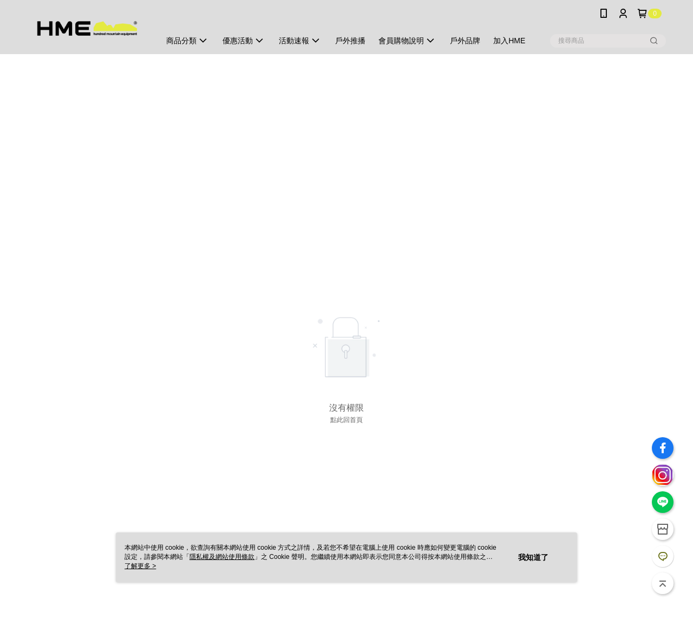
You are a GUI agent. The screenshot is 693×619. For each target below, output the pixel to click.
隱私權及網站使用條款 (221, 557)
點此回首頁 (346, 420)
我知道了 (533, 557)
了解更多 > (140, 566)
